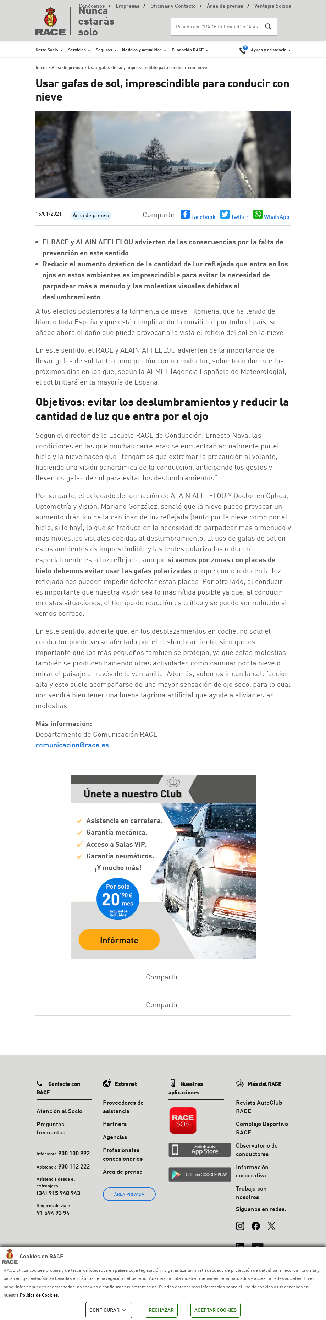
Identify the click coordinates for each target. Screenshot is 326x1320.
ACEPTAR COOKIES (215, 1310)
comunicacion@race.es (72, 744)
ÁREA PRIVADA (129, 1194)
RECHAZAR (161, 1310)
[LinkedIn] (240, 1243)
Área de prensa (225, 6)
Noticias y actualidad (142, 49)
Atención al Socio (59, 1111)
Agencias (115, 1136)
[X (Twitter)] (271, 1223)
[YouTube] (258, 1243)
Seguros (104, 49)
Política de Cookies (39, 1295)
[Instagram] (240, 1223)
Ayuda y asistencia (268, 49)
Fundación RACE (188, 49)
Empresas (127, 6)
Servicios (77, 49)
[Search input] (217, 26)
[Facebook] (256, 1223)
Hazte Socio (46, 49)
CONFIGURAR (108, 1310)
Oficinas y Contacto (173, 6)
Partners (115, 1123)
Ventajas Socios (272, 6)
